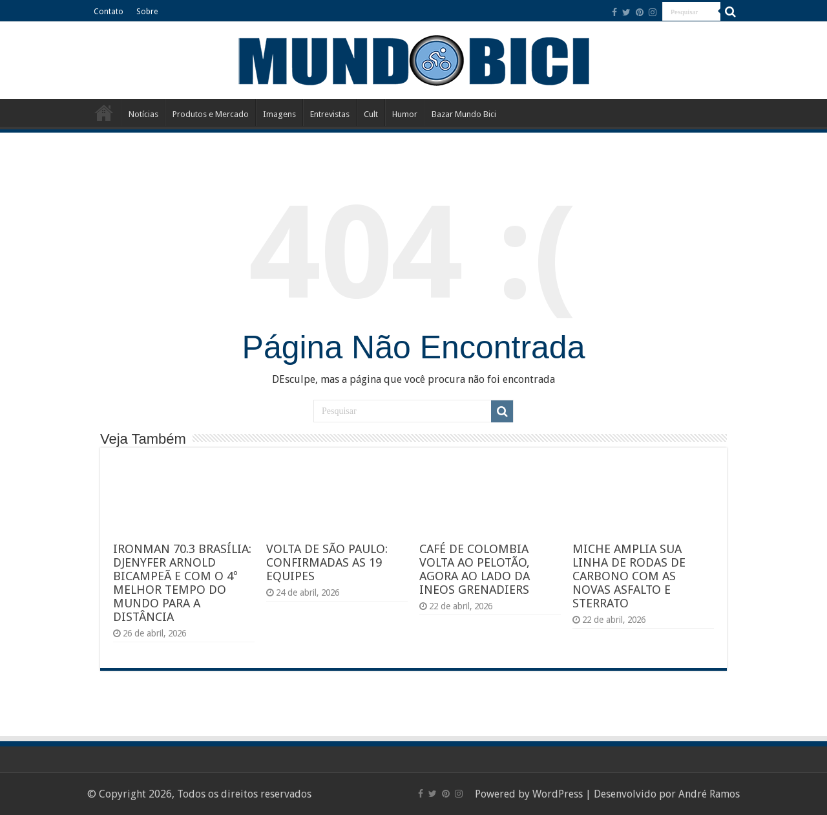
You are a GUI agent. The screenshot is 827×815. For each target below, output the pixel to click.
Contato (108, 11)
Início (104, 112)
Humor (404, 114)
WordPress (557, 794)
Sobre (147, 11)
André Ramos (709, 794)
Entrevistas (330, 114)
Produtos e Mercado (211, 114)
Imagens (279, 114)
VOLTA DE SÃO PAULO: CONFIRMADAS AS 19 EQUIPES (327, 562)
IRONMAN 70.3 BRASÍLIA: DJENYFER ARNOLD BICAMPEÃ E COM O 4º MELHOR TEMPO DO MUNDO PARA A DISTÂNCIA (182, 583)
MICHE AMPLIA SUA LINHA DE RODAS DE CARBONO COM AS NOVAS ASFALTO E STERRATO (629, 576)
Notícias (143, 114)
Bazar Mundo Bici (464, 114)
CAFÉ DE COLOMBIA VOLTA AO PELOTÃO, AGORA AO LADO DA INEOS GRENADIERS (474, 569)
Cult (371, 114)
